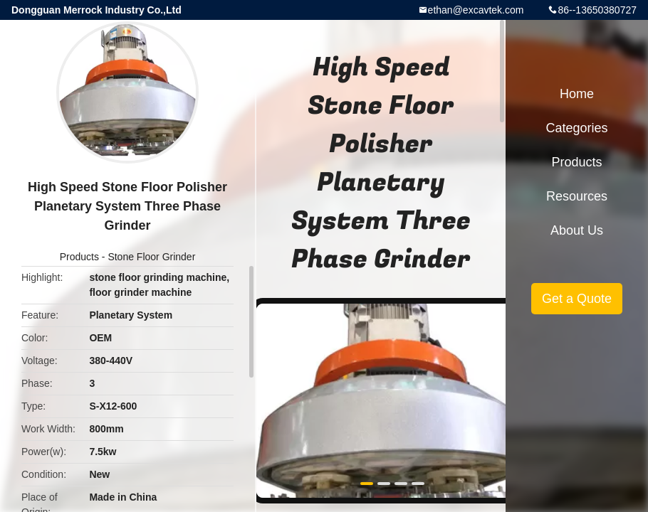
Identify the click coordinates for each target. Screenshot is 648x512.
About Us (576, 230)
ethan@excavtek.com (476, 10)
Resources (576, 196)
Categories (576, 128)
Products (79, 256)
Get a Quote (577, 299)
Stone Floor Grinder (151, 256)
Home (577, 94)
